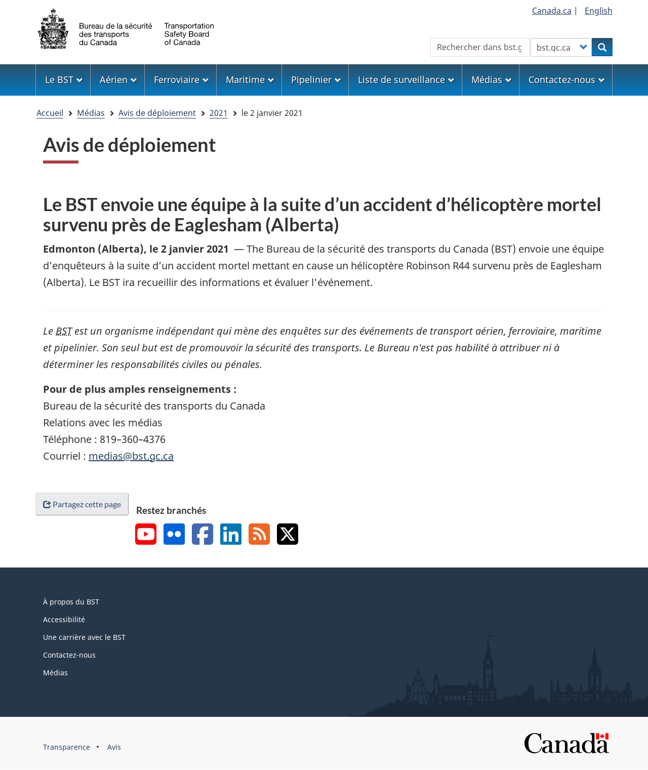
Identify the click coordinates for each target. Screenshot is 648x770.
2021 (219, 112)
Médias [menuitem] (491, 79)
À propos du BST (71, 601)
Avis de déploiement (157, 112)
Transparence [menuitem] (66, 747)
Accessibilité (64, 619)
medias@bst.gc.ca (131, 456)
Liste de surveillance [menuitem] (406, 79)
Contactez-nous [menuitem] (567, 79)
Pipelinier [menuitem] (316, 79)
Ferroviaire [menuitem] (181, 79)
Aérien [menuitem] (118, 79)
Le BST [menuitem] (64, 79)
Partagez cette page (82, 504)
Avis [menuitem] (114, 747)
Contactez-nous (69, 655)
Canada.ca (552, 10)
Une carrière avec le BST (84, 637)
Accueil (49, 112)
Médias (91, 112)
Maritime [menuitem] (250, 79)
